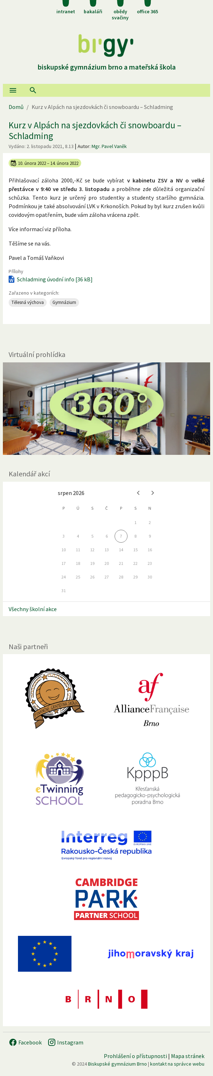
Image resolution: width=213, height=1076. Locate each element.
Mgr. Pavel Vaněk (109, 146)
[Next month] (152, 493)
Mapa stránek (187, 1056)
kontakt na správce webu (177, 1064)
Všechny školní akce (33, 609)
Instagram (65, 1042)
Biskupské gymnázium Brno (117, 1064)
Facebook (25, 1042)
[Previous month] (138, 493)
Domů (16, 106)
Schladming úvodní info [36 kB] (50, 279)
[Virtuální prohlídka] (106, 408)
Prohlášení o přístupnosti (135, 1056)
